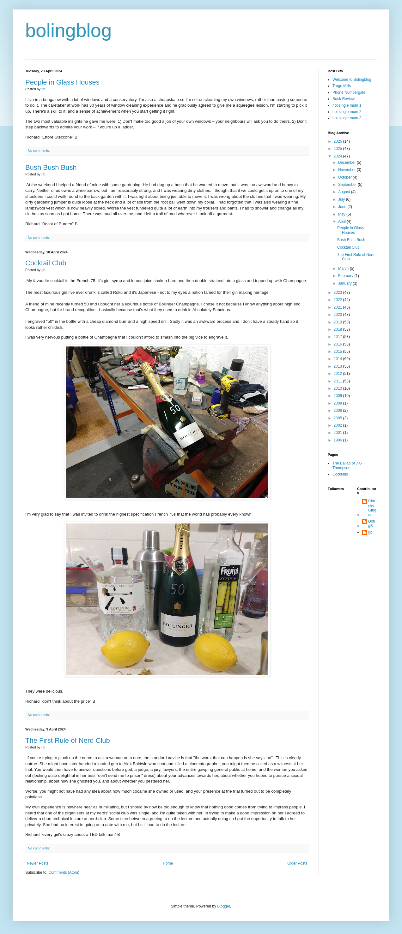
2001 (338, 432)
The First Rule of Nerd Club (67, 740)
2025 (338, 148)
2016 (338, 344)
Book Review (343, 99)
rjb (370, 532)
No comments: (39, 150)
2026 (338, 141)
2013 (338, 366)
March (344, 268)
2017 (338, 336)
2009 (338, 395)
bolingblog (68, 30)
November (347, 170)
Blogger (223, 906)
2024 (338, 156)
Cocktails (340, 474)
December (347, 162)
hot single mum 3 (346, 118)
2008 (338, 403)
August (344, 192)
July (342, 199)
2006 (338, 410)
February (346, 276)
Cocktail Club (45, 263)
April (342, 221)
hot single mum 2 (346, 111)
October (345, 177)
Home (168, 863)
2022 (338, 300)
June (342, 206)
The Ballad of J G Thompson (347, 465)
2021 (338, 307)
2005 (338, 418)
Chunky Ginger (372, 508)
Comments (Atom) (63, 872)
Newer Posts (37, 863)
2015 (338, 351)
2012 (338, 373)
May (342, 214)
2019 (338, 322)
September (348, 184)
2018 (338, 329)
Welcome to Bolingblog (351, 79)
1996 (338, 440)
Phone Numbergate (348, 92)
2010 (338, 388)
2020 (338, 314)
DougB (371, 523)
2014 (338, 359)
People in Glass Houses (62, 82)
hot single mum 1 (346, 105)
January (345, 283)
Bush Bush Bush (51, 167)
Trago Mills (341, 86)
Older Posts (297, 863)
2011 (338, 381)
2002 (338, 425)
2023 (338, 292)
